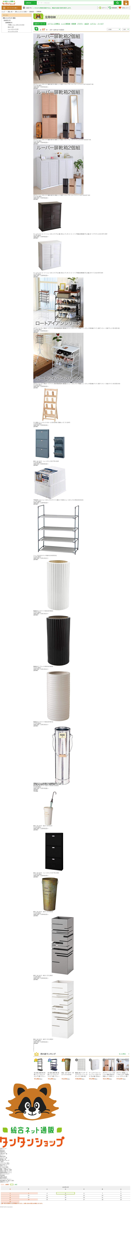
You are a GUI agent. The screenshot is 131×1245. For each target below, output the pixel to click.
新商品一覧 (3, 1159)
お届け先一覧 (3, 1154)
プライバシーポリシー (6, 1179)
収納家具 (31, 11)
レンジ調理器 (65, 24)
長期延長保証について (6, 1172)
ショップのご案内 (4, 1163)
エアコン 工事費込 (54, 24)
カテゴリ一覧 (3, 1158)
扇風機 (73, 24)
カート (2, 1155)
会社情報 (2, 1175)
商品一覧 (10, 11)
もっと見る (122, 1054)
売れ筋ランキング (4, 1160)
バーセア (100, 24)
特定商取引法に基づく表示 (7, 1180)
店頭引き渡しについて (6, 1171)
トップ (3, 11)
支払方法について (4, 1164)
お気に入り (3, 1152)
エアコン (93, 24)
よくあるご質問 (4, 1167)
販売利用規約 (3, 1178)
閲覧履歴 (2, 1151)
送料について (3, 1166)
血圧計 (86, 24)
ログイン (2, 1149)
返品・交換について (5, 1168)
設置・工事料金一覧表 (6, 1170)
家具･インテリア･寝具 (21, 11)
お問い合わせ (3, 1176)
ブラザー (80, 24)
